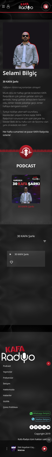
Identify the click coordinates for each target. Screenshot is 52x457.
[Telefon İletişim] (40, 419)
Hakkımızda (8, 389)
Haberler (7, 395)
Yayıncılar (7, 371)
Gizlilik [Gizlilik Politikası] (6, 401)
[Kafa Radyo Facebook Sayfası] (32, 427)
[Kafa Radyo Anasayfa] (26, 6)
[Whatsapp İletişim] (39, 413)
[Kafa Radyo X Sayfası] (40, 427)
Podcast (7, 366)
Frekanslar (8, 377)
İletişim (6, 383)
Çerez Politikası (10, 407)
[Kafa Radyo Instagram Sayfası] (36, 427)
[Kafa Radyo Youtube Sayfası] (48, 427)
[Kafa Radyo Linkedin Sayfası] (44, 427)
